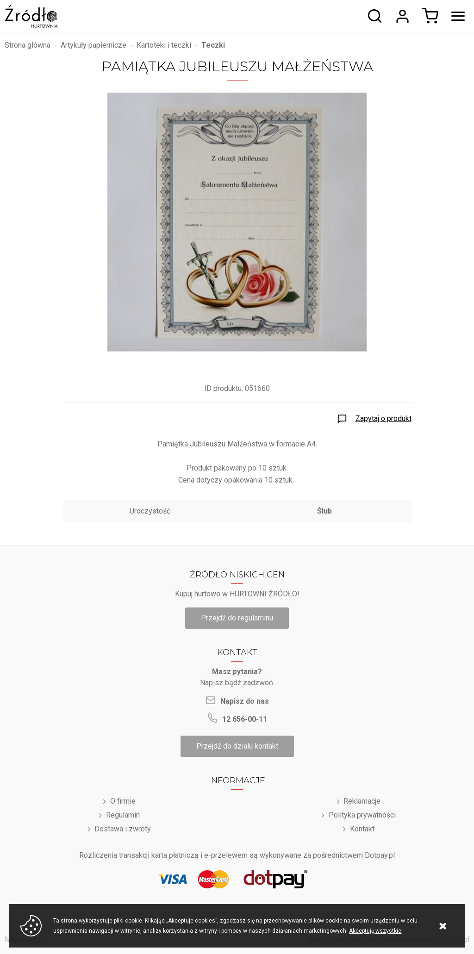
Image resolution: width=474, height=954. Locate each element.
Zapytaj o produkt (384, 418)
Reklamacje (361, 801)
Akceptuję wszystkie (375, 931)
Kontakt (362, 828)
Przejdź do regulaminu (237, 617)
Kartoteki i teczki (164, 45)
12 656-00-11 (244, 719)
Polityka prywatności (362, 815)
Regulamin (123, 815)
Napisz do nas (244, 701)
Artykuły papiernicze (93, 45)
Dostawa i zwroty (122, 828)
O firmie (123, 801)
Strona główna (27, 45)
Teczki (213, 45)
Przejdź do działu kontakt (237, 746)
